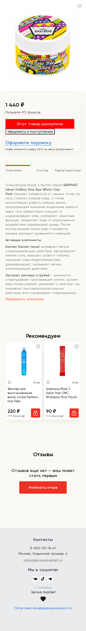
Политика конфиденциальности (43, 608)
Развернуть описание (25, 299)
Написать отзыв (43, 487)
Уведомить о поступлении (30, 131)
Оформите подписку (28, 142)
